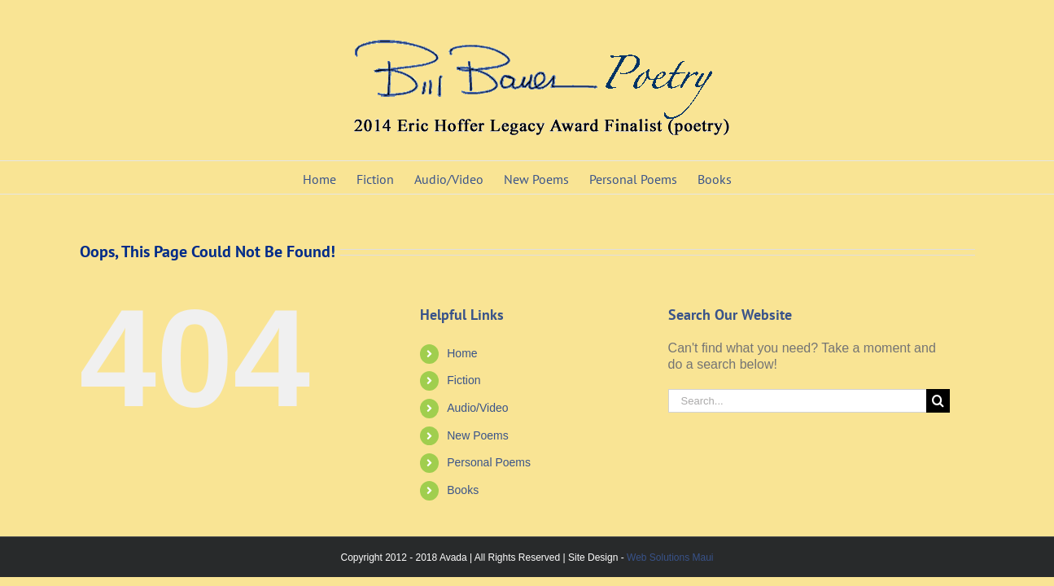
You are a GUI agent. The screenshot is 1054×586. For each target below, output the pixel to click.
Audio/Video (477, 407)
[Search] (938, 401)
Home (462, 353)
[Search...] (797, 401)
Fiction (463, 380)
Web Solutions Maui (670, 557)
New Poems (477, 435)
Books (463, 489)
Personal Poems (489, 462)
